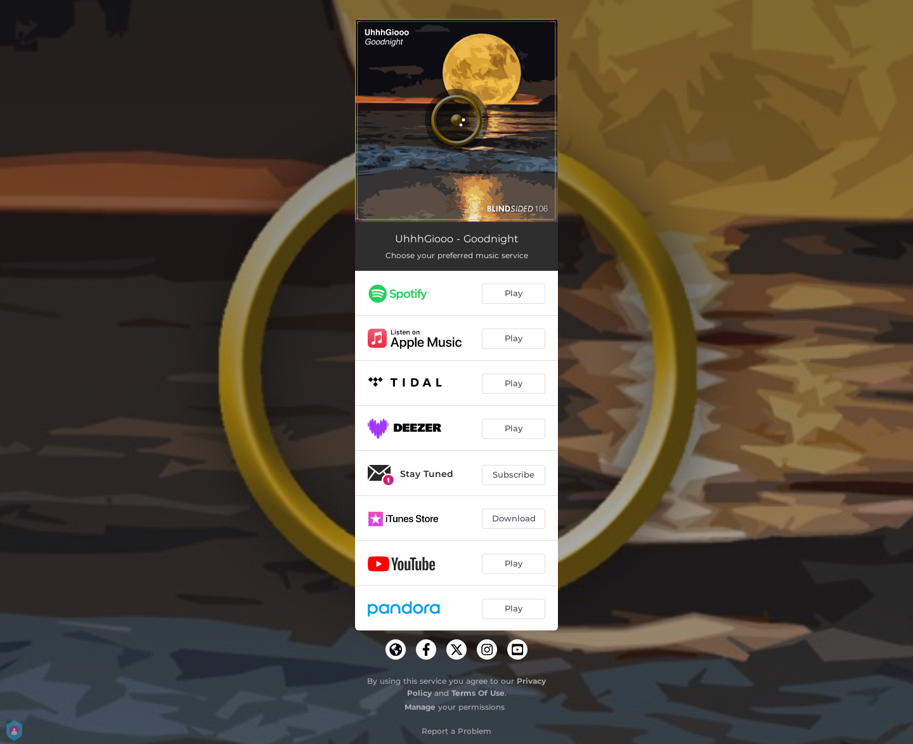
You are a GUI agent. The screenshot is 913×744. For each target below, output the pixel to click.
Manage (420, 707)
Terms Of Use (478, 693)
